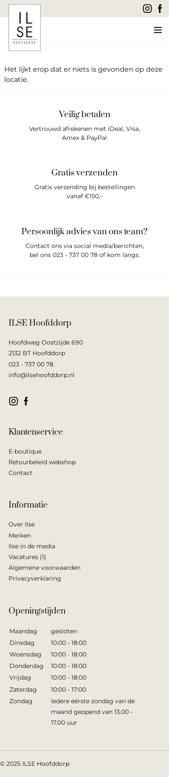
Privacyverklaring (35, 578)
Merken (20, 535)
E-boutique (25, 451)
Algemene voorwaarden (44, 567)
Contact (21, 473)
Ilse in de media (32, 546)
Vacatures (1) (27, 557)
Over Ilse (22, 524)
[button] (157, 30)
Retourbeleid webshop (42, 462)
